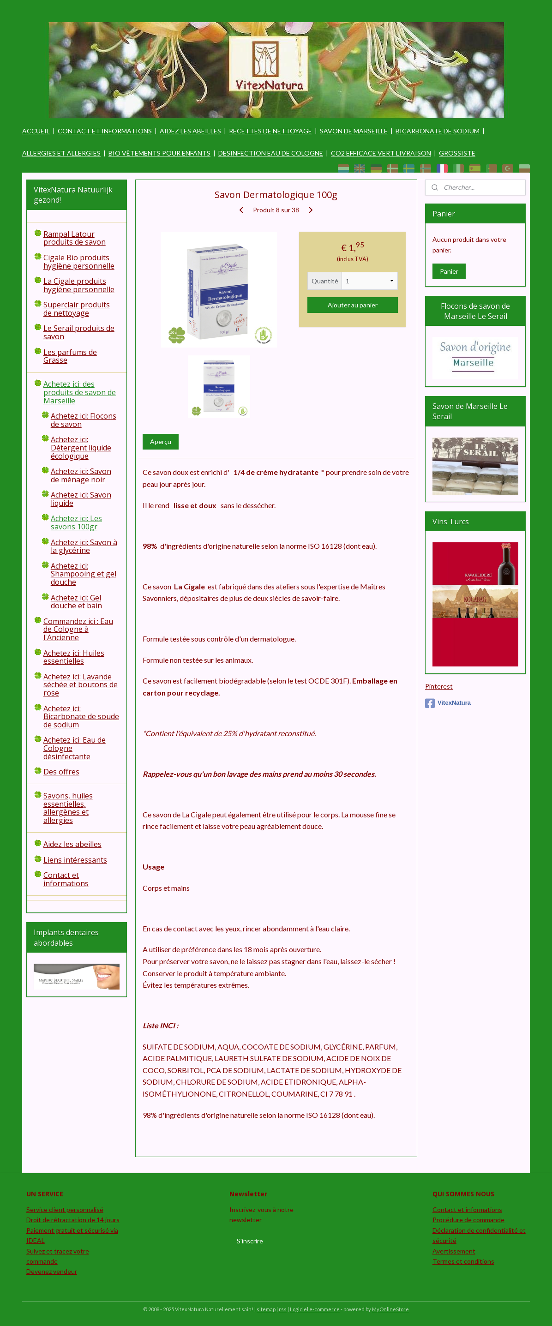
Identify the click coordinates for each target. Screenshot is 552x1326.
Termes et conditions (463, 1261)
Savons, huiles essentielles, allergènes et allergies (68, 808)
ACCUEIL (36, 131)
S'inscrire (250, 1241)
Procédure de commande (468, 1220)
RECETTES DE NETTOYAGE (270, 131)
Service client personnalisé (64, 1209)
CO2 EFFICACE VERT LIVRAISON (381, 153)
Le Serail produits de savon (78, 332)
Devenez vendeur (51, 1271)
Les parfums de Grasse (70, 356)
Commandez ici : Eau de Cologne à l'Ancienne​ (78, 629)
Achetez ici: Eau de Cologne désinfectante (74, 748)
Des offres (61, 772)
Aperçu (160, 441)
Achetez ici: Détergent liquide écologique (81, 447)
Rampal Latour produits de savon (74, 238)
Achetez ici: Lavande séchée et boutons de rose (80, 685)
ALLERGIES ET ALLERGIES (61, 153)
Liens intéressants (75, 860)
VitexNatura (448, 703)
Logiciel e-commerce (315, 1309)
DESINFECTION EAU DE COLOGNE (270, 153)
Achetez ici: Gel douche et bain (76, 602)
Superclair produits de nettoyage (76, 309)
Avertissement (453, 1251)
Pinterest (439, 686)
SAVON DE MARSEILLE (354, 131)
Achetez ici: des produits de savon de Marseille (79, 392)
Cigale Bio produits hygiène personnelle (78, 261)
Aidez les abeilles (72, 844)
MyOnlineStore (390, 1309)
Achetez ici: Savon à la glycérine (84, 546)
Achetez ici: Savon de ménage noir (81, 475)
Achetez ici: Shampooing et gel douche (83, 574)
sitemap (266, 1309)
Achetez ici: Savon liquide (81, 499)
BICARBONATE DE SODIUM (438, 131)
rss (283, 1309)
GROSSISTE (457, 153)
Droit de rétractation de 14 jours (73, 1220)
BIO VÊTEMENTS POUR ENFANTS (159, 153)
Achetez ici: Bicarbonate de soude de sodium (81, 716)
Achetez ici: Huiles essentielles (73, 657)
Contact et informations (66, 879)
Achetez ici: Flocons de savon (83, 420)
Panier (449, 271)
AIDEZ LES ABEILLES (190, 131)
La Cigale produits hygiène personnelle (78, 285)
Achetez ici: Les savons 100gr (76, 522)
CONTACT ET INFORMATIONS (105, 131)
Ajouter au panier (352, 305)
